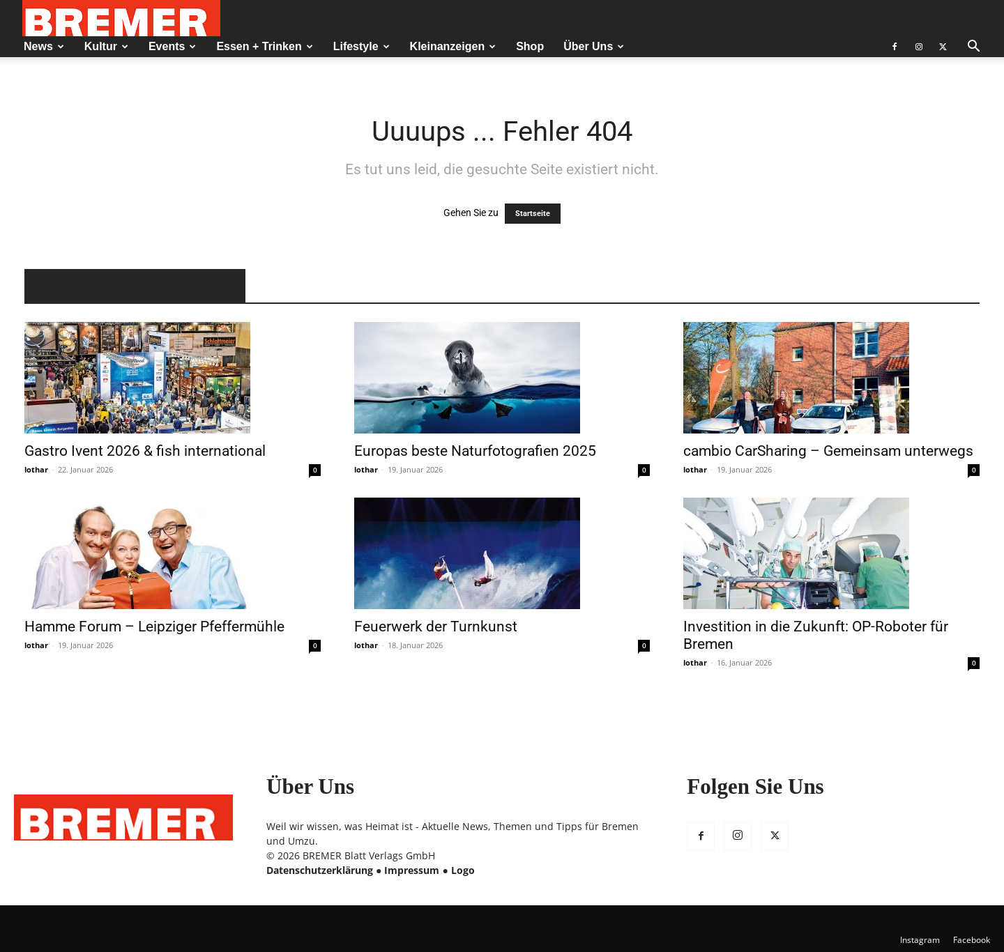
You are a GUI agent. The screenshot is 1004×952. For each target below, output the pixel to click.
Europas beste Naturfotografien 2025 (475, 451)
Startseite (532, 213)
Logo (463, 870)
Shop (530, 46)
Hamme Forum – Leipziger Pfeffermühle (154, 626)
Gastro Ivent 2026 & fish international (145, 451)
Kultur (106, 46)
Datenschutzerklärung (319, 870)
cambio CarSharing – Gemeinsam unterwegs (828, 451)
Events (172, 46)
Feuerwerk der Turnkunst (435, 626)
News (44, 46)
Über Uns (593, 46)
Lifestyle (361, 46)
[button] (973, 47)
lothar (36, 469)
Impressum (411, 870)
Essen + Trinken (264, 46)
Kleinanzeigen (453, 46)
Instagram (920, 940)
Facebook (971, 940)
